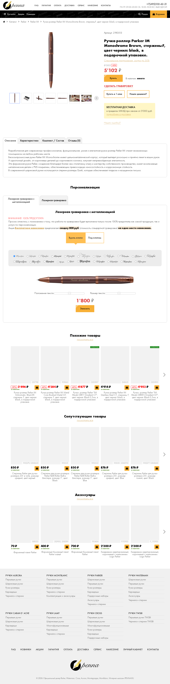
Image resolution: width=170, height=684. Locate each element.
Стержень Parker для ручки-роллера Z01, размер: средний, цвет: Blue (115, 475)
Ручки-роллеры (12, 587)
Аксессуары (93, 600)
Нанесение (93, 5)
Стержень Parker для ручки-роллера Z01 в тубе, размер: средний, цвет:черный (25, 475)
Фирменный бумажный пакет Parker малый (55, 553)
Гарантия (46, 5)
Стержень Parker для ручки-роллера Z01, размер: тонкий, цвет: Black (145, 475)
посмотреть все (85, 339)
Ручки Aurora (14, 575)
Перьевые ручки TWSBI (140, 617)
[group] (51, 60)
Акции (40, 649)
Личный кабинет (133, 649)
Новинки (25, 649)
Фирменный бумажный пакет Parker (85, 553)
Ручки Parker (95, 575)
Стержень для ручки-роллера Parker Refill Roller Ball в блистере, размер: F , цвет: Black (55, 477)
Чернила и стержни (15, 595)
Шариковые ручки (14, 583)
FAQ (36, 5)
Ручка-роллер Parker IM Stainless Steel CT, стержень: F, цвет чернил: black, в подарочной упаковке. (115, 396)
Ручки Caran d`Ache (17, 613)
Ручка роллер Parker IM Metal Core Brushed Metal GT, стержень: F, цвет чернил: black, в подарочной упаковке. (55, 397)
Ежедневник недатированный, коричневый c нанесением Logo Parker (115, 554)
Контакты (106, 5)
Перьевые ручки (13, 579)
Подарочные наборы (98, 595)
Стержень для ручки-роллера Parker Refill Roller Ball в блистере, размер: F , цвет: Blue (85, 477)
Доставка (69, 5)
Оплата (57, 5)
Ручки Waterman (138, 575)
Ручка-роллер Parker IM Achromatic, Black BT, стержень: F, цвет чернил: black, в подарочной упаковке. (25, 397)
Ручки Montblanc (57, 575)
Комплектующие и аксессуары (61, 595)
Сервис (81, 5)
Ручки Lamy (53, 613)
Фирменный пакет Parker (25, 552)
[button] (96, 98)
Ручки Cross (95, 613)
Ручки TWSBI (135, 613)
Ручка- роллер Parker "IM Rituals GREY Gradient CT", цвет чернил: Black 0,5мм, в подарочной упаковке (85, 396)
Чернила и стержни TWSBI (141, 621)
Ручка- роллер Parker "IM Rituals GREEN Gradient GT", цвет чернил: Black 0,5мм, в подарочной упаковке (145, 396)
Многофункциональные (58, 625)
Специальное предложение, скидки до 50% (126, 60)
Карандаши (11, 591)
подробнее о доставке (119, 114)
